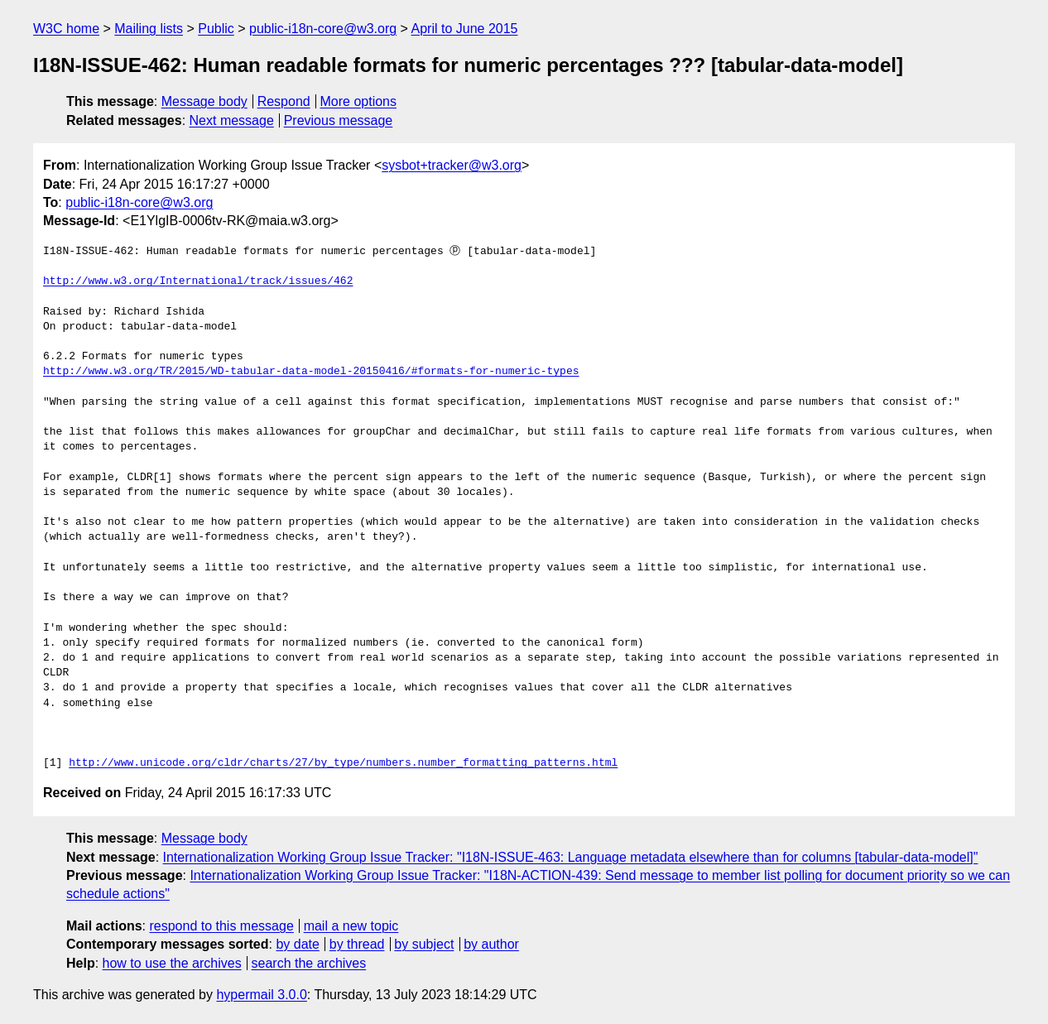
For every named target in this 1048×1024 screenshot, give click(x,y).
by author (491, 944)
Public (216, 29)
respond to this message (221, 926)
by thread (357, 944)
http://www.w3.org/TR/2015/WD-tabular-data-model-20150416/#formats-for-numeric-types (311, 371)
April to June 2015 (464, 29)
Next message (232, 120)
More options (358, 101)
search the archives (309, 963)
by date (297, 944)
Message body (204, 101)
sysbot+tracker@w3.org (452, 165)
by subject (424, 944)
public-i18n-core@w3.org (323, 29)
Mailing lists (148, 29)
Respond (283, 101)
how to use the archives (172, 963)
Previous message (338, 120)
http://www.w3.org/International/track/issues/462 (198, 281)
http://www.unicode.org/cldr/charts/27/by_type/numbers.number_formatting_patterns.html (343, 763)
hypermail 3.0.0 (261, 995)
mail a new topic (351, 926)
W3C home (66, 29)
